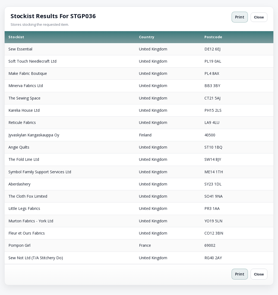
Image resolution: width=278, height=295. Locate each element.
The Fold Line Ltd (23, 159)
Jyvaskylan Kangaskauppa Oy (33, 134)
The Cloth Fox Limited (27, 196)
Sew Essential (20, 49)
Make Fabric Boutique (27, 73)
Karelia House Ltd (24, 110)
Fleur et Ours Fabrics (26, 233)
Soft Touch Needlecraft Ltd (32, 61)
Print (239, 17)
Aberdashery (19, 184)
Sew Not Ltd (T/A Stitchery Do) (35, 257)
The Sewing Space (24, 98)
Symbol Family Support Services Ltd (39, 171)
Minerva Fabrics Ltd (25, 85)
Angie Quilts (18, 147)
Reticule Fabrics (22, 122)
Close (259, 17)
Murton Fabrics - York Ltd (30, 220)
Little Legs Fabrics (24, 208)
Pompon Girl (19, 245)
